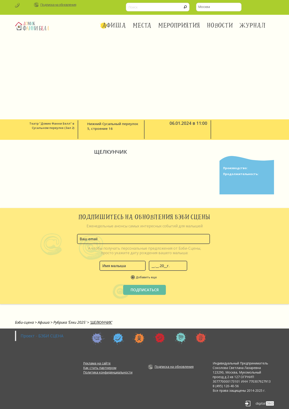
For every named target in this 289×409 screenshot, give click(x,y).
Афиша (114, 25)
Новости (220, 25)
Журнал (252, 25)
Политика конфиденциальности (107, 372)
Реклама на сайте (97, 363)
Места (142, 25)
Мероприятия (179, 25)
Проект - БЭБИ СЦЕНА (42, 336)
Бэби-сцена (24, 322)
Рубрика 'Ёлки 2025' (69, 322)
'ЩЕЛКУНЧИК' (101, 322)
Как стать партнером (99, 368)
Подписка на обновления (58, 4)
